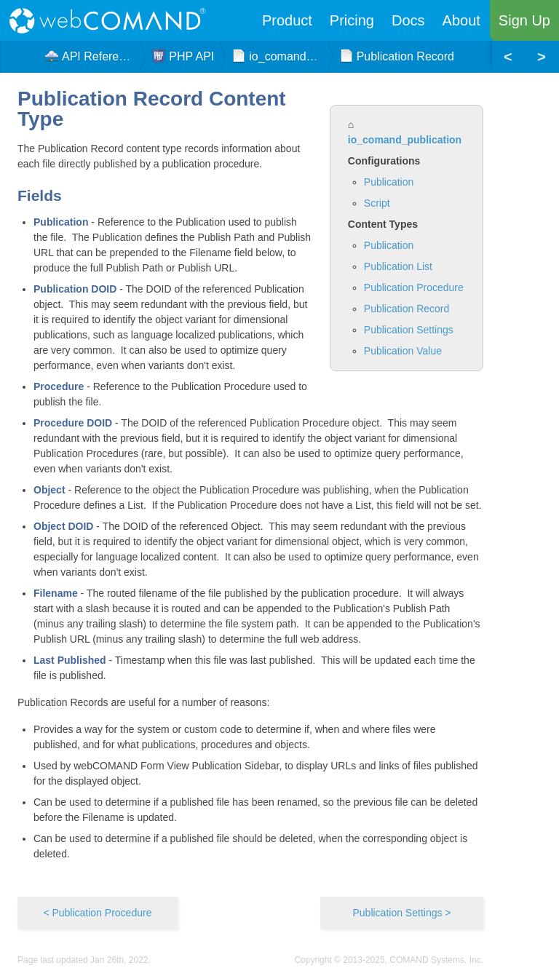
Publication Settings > (401, 913)
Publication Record (407, 308)
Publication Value (403, 351)
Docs (408, 20)
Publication (389, 182)
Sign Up (524, 20)
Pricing (352, 20)
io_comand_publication (404, 140)
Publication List (398, 266)
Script (377, 203)
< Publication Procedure (97, 913)
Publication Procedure (414, 287)
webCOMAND (111, 20)
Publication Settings (408, 330)
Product (287, 20)
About (461, 20)
